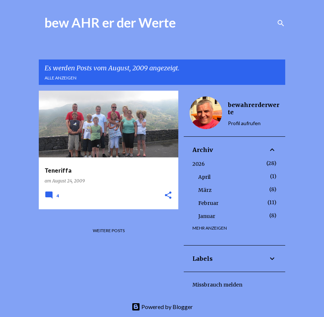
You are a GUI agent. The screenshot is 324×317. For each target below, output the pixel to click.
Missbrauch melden (217, 284)
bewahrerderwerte (253, 108)
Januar (206, 216)
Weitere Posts (109, 230)
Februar (208, 203)
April (204, 177)
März (205, 190)
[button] (168, 196)
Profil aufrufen (244, 123)
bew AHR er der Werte (110, 22)
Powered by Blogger (162, 306)
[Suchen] (281, 23)
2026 (198, 164)
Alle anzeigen (60, 78)
